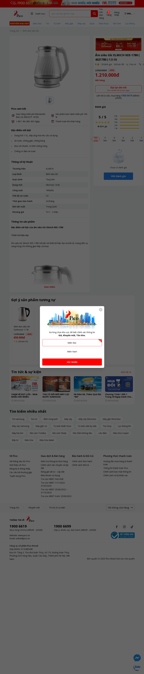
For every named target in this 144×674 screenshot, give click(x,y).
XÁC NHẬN (72, 362)
